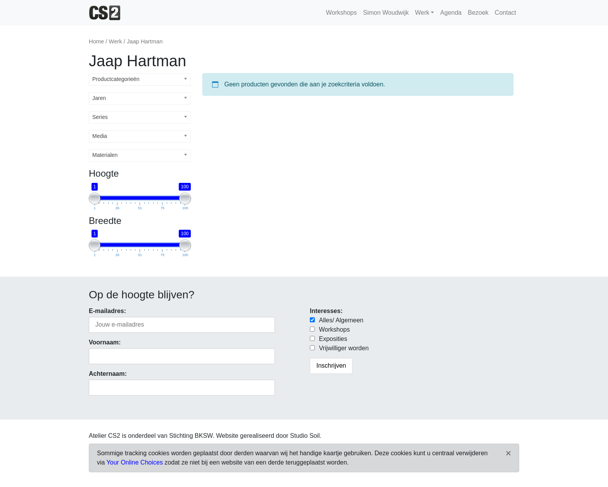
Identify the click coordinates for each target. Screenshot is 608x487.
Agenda (450, 12)
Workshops (341, 12)
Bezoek (478, 12)
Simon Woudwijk (386, 12)
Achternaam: (108, 373)
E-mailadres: (107, 311)
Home (96, 41)
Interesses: (326, 311)
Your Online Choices (135, 462)
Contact (505, 12)
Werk (422, 12)
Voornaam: (105, 342)
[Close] (508, 453)
